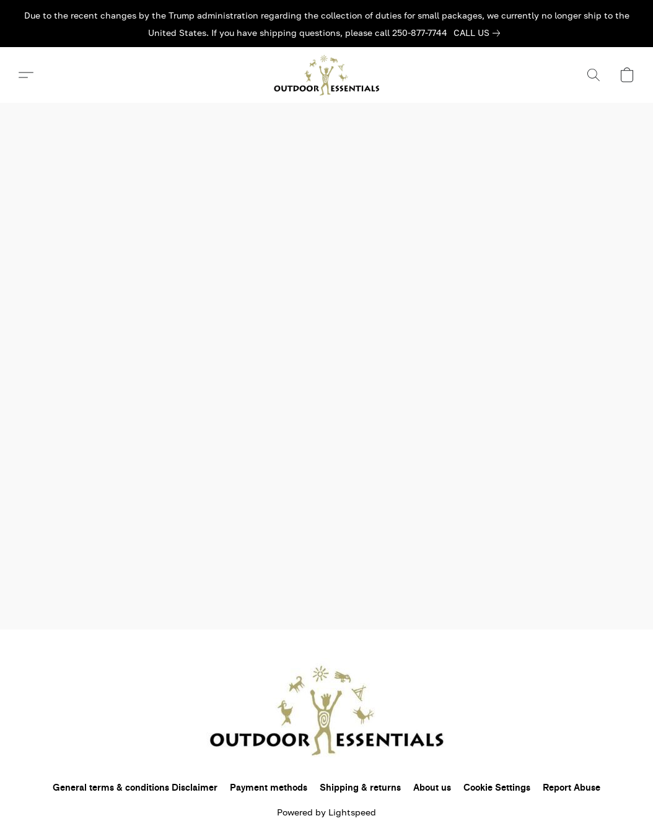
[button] (326, 75)
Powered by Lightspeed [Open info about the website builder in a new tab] (326, 812)
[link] (479, 32)
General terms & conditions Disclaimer (135, 788)
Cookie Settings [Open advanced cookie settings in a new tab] (496, 788)
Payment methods (268, 788)
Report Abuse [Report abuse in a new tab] (571, 788)
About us (432, 788)
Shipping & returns (360, 788)
